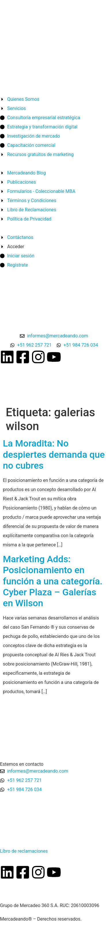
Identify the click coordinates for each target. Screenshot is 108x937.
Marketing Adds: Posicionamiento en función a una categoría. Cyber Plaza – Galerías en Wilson (53, 581)
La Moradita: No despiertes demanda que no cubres (54, 454)
